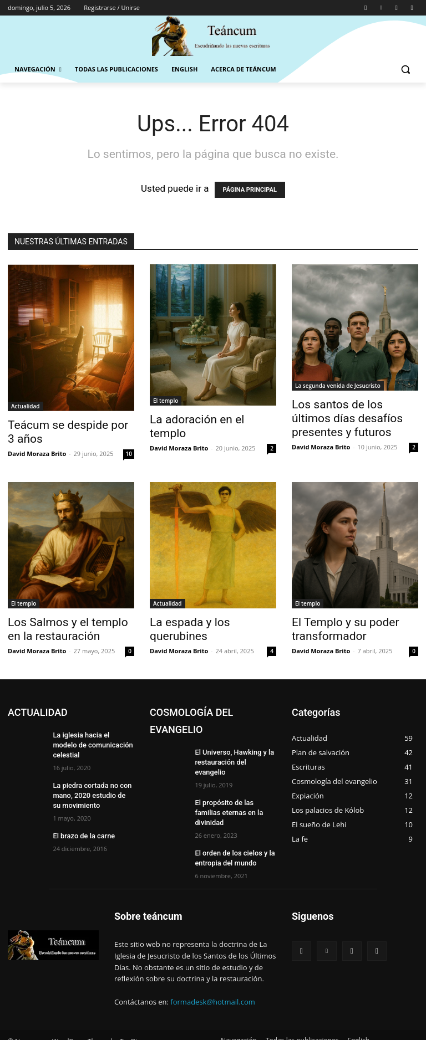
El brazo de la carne (82, 822)
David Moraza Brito (37, 453)
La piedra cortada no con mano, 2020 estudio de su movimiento (91, 783)
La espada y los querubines (190, 629)
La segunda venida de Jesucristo (338, 386)
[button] (405, 70)
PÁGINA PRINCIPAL (250, 189)
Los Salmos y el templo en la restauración (68, 629)
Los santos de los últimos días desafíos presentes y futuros (347, 418)
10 (129, 454)
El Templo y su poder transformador (345, 629)
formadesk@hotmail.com (212, 980)
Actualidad (25, 406)
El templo (165, 400)
